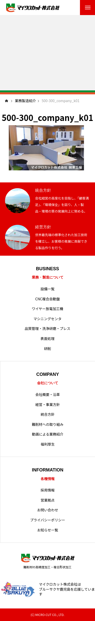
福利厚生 (48, 444)
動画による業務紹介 (47, 434)
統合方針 (48, 414)
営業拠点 (48, 500)
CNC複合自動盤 (47, 299)
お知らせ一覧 (47, 530)
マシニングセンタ (48, 318)
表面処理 (48, 338)
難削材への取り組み (47, 424)
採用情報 (48, 490)
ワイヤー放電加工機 (47, 308)
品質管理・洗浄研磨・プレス (47, 328)
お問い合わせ (47, 510)
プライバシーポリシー (47, 520)
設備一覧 (48, 289)
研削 (47, 348)
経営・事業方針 (47, 404)
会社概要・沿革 (47, 394)
